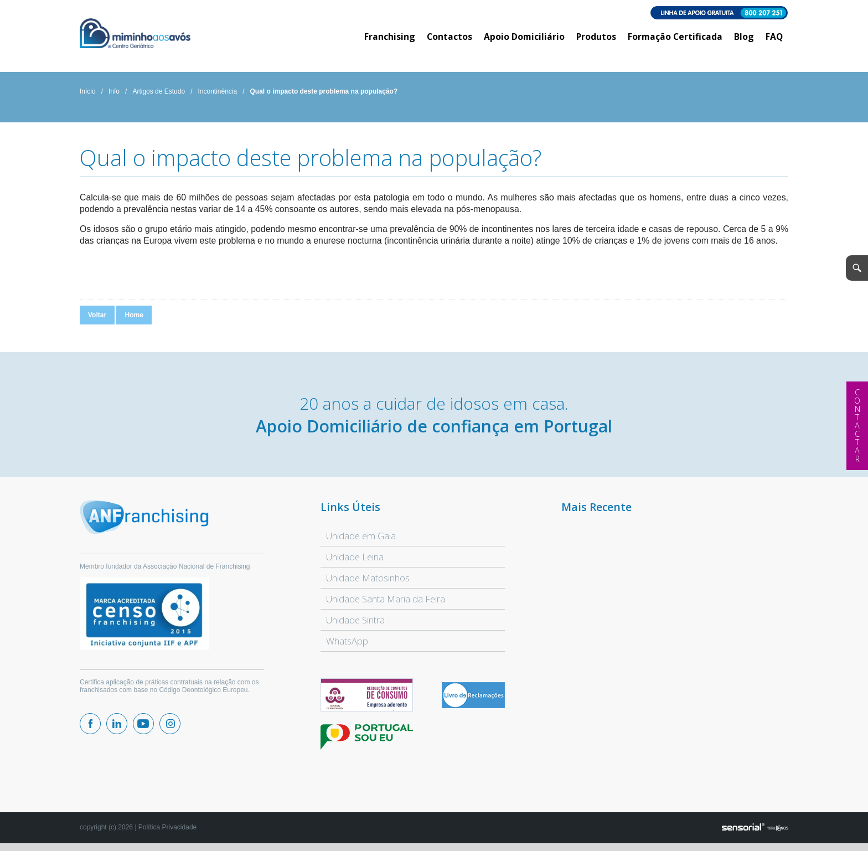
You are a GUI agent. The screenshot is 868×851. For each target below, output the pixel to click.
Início (88, 91)
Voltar (97, 315)
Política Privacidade (167, 827)
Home (134, 315)
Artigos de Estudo (158, 91)
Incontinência (217, 91)
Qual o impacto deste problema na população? (324, 91)
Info (114, 91)
